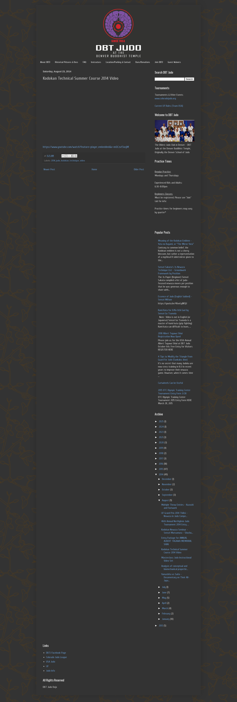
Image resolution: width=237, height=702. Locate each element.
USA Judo (50, 661)
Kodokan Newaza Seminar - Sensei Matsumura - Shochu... (177, 531)
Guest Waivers (174, 62)
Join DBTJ (159, 62)
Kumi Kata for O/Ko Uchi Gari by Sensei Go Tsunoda (173, 312)
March (165, 608)
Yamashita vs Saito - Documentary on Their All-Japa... (175, 577)
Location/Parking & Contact (118, 62)
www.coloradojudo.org (165, 98)
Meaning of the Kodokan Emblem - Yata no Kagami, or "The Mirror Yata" (176, 242)
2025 (161, 421)
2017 (161, 458)
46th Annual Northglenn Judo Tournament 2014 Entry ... (175, 523)
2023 (161, 432)
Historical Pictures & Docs (66, 62)
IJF (47, 666)
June (164, 592)
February (166, 613)
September (167, 494)
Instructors (96, 62)
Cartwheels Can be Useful (170, 382)
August (166, 500)
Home (94, 169)
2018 (161, 453)
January (166, 619)
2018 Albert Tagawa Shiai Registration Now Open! (170, 335)
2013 (161, 625)
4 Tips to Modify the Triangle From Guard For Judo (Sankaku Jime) (175, 358)
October (166, 489)
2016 (161, 463)
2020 (161, 442)
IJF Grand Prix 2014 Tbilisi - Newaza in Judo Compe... (174, 515)
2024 (161, 426)
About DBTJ (45, 62)
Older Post (139, 169)
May (164, 597)
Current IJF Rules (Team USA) (169, 105)
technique (74, 160)
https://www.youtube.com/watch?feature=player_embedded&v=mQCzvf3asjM (86, 147)
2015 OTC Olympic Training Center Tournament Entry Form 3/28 (174, 392)
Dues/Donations (142, 62)
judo (58, 160)
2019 (161, 447)
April (164, 603)
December (167, 479)
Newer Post (49, 169)
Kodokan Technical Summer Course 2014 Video (174, 551)
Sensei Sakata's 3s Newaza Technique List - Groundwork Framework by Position (172, 270)
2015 (161, 469)
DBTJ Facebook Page (56, 652)
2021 (161, 437)
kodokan (65, 160)
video (82, 160)
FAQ (84, 62)
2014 (53, 160)
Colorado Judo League (56, 657)
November (167, 484)
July (164, 587)
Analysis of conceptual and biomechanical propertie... (174, 568)
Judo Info (50, 670)
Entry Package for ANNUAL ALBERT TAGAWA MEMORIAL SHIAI (176, 541)
